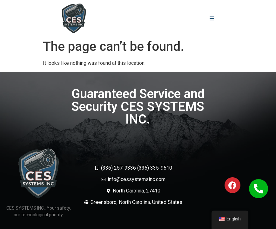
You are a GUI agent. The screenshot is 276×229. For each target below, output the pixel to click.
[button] (211, 18)
